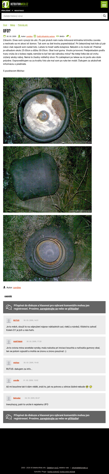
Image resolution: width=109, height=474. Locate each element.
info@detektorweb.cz (80, 468)
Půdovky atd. (23, 25)
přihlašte (73, 308)
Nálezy (12, 25)
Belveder (17, 398)
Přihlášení (5, 11)
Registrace (19, 11)
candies (29, 36)
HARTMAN (17, 341)
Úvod (5, 25)
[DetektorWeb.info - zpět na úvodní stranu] (24, 4)
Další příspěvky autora (46, 36)
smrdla (16, 380)
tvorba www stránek (67, 472)
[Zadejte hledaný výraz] (54, 16)
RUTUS (16, 320)
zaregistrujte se (49, 308)
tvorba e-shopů (53, 472)
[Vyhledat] (104, 16)
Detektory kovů (52, 468)
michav (16, 363)
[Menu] (103, 4)
